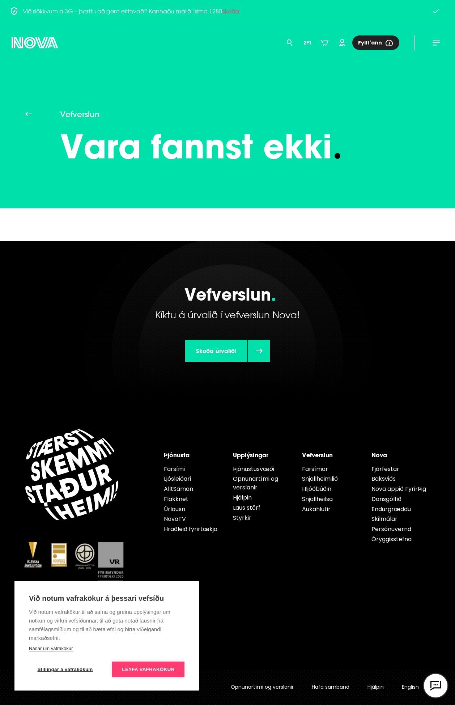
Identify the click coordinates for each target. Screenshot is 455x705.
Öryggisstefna (391, 539)
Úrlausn (174, 509)
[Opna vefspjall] (435, 685)
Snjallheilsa (317, 499)
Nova (379, 455)
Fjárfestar (385, 469)
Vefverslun (317, 455)
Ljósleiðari (177, 479)
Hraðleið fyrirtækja (190, 529)
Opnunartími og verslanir (255, 483)
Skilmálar (384, 519)
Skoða (230, 11)
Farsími (174, 469)
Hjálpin (242, 497)
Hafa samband (330, 687)
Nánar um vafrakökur (51, 648)
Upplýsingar (250, 455)
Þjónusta (177, 455)
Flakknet (176, 499)
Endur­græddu (391, 509)
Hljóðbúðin (316, 489)
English (410, 687)
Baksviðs (383, 479)
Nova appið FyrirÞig (398, 489)
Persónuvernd (391, 529)
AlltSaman (178, 489)
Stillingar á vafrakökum (65, 669)
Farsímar (315, 469)
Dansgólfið (386, 499)
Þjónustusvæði (253, 469)
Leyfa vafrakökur (148, 669)
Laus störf (246, 508)
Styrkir (242, 518)
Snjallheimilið (320, 479)
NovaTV (175, 519)
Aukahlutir (316, 509)
